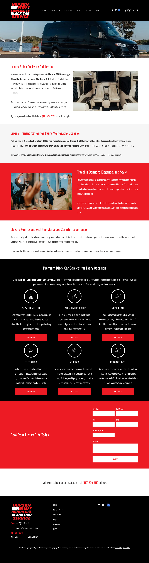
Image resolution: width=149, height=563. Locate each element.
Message (95, 441)
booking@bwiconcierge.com (27, 528)
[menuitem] (44, 10)
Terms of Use (118, 548)
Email (94, 419)
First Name (96, 408)
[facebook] (112, 10)
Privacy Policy (126, 548)
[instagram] (116, 10)
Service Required (98, 430)
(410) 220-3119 (131, 10)
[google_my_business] (119, 10)
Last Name (119, 408)
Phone (118, 419)
